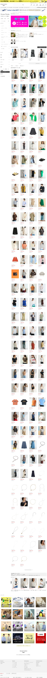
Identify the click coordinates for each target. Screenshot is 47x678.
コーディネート (38, 63)
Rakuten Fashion (15, 12)
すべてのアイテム (14, 662)
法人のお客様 (26, 662)
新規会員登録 (37, 657)
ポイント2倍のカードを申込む (28, 672)
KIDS (8, 18)
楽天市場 (45, 2)
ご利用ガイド (26, 660)
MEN (5, 18)
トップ (11, 12)
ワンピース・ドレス (5, 32)
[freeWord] (5, 21)
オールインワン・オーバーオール (5, 37)
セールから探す (14, 661)
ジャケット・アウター (5, 28)
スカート (5, 34)
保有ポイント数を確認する (40, 672)
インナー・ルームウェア (5, 44)
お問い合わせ (26, 661)
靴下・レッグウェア (5, 46)
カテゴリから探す (14, 660)
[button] (15, 55)
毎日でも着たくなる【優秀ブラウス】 (38, 34)
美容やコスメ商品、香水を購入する (17, 672)
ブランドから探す (14, 657)
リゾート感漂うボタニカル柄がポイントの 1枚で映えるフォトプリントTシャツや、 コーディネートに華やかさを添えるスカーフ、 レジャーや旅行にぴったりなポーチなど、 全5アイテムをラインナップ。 (22, 36)
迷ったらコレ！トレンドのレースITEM (20, 41)
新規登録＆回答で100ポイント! (34, 2)
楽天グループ (40, 2)
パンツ (5, 30)
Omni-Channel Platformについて (28, 665)
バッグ (5, 39)
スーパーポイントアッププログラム (28, 657)
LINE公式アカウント (38, 661)
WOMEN (2, 18)
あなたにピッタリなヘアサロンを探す (4, 672)
